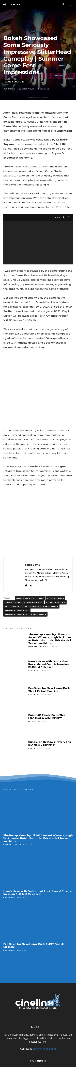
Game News (34, 650)
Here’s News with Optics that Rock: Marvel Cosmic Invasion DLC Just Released (48, 643)
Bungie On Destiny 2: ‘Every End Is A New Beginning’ (49, 722)
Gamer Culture (14, 82)
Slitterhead (13, 585)
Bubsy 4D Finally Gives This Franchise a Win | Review (46, 695)
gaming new (12, 581)
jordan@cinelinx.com (44, 1027)
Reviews (32, 700)
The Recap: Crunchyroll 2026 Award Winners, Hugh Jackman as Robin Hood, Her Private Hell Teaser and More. (49, 618)
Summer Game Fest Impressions (25, 593)
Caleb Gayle (28, 89)
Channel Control (37, 626)
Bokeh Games (55, 577)
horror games (33, 581)
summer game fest (17, 589)
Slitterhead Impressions (41, 585)
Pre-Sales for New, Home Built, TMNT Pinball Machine (49, 669)
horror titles (55, 581)
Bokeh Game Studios (29, 577)
